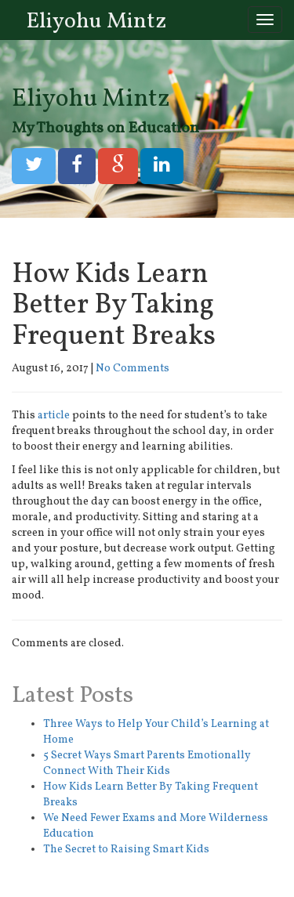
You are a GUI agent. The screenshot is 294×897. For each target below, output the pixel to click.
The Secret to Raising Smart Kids (126, 849)
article (54, 415)
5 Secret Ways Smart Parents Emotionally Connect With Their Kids (147, 763)
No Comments (132, 368)
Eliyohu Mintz (96, 21)
